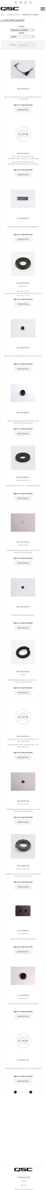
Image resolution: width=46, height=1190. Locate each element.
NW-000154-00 (23, 736)
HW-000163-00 (23, 153)
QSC (2, 14)
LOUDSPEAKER (13, 14)
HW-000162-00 (23, 88)
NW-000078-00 (23, 348)
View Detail (23, 110)
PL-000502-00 (23, 995)
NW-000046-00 (23, 283)
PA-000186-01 (23, 930)
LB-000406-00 (23, 218)
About (23, 1181)
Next (31, 1092)
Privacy (24, 1185)
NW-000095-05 (23, 607)
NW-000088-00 (23, 412)
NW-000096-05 (23, 671)
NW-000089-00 (23, 477)
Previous (15, 1092)
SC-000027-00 (23, 1060)
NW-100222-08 (23, 801)
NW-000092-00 (23, 542)
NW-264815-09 (23, 866)
